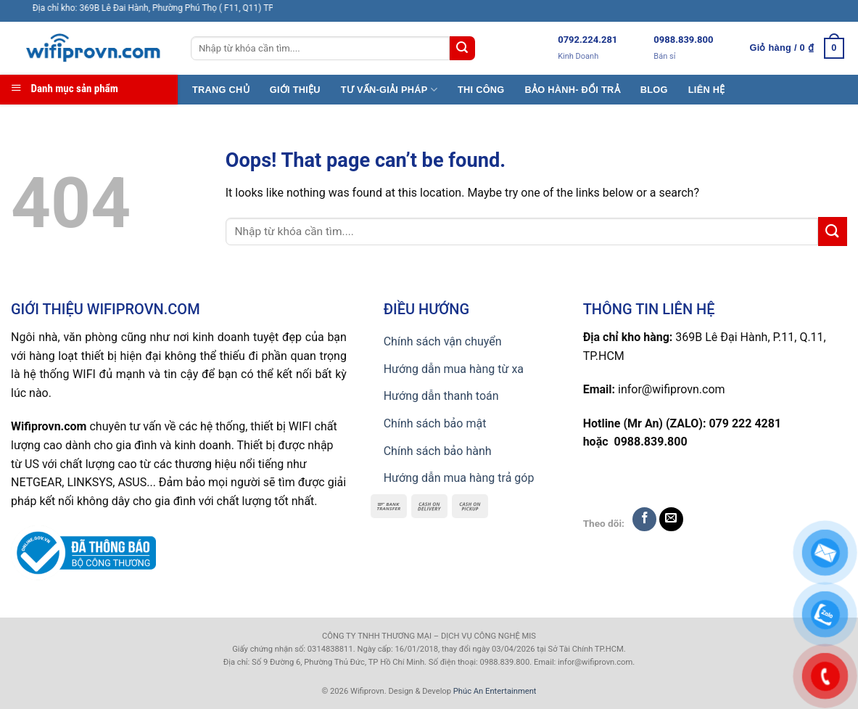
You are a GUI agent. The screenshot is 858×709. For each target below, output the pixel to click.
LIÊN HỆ (706, 89)
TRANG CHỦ (220, 89)
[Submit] (462, 48)
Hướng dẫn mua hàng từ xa (454, 369)
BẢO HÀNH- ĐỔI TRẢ (572, 89)
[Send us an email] (671, 519)
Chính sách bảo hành (438, 451)
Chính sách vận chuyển (443, 341)
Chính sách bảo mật (435, 423)
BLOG (654, 89)
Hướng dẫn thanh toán (441, 396)
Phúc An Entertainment (495, 691)
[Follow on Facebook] (644, 519)
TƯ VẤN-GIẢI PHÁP (389, 90)
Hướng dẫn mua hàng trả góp (459, 478)
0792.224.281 (587, 39)
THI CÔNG (481, 89)
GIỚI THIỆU (295, 89)
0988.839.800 (683, 39)
